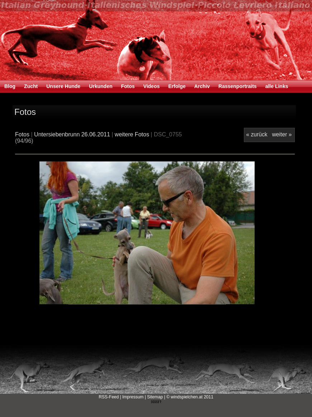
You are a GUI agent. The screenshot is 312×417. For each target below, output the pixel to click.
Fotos (127, 86)
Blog (9, 86)
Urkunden (100, 86)
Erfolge (176, 86)
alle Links (276, 86)
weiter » (282, 134)
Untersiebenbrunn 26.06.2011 (72, 134)
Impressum (132, 396)
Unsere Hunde (63, 86)
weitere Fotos (132, 134)
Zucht (31, 86)
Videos (151, 86)
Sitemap (155, 396)
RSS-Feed (109, 396)
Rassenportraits (237, 86)
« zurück (256, 134)
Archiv (202, 86)
